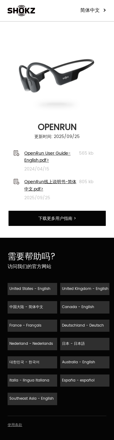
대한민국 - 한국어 (24, 362)
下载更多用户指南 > (57, 218)
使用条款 (15, 425)
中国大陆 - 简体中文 (26, 307)
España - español (78, 380)
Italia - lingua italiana (29, 380)
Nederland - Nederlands (31, 344)
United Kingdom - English (85, 289)
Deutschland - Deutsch (83, 325)
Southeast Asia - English (31, 398)
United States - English (29, 289)
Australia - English (78, 362)
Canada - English (78, 307)
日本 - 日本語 (73, 344)
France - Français (25, 325)
